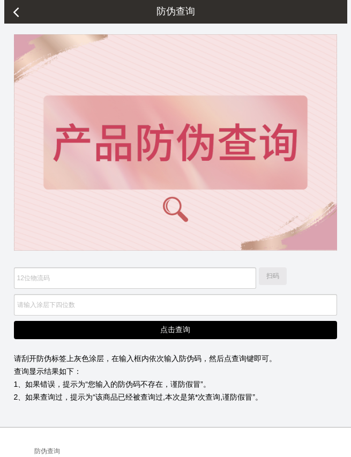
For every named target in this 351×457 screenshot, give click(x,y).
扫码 (272, 276)
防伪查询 (47, 451)
